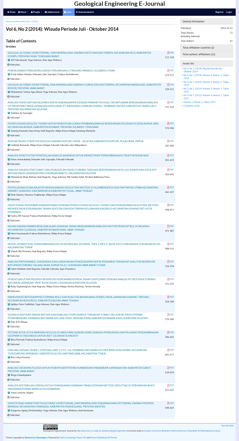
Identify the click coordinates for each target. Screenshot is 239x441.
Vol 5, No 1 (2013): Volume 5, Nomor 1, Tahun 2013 (206, 90)
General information (193, 21)
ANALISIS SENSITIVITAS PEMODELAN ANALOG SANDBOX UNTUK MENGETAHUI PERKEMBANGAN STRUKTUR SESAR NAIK (78, 155)
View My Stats (227, 425)
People (35, 12)
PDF (170, 52)
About (22, 12)
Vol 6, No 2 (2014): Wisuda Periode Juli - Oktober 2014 (203, 70)
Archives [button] (16, 21)
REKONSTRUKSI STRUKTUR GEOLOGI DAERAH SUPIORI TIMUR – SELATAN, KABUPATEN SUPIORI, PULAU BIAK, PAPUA (75, 141)
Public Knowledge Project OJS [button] (72, 437)
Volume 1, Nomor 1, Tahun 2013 (199, 102)
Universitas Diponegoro (36, 437)
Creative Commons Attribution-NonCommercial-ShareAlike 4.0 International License (182, 430)
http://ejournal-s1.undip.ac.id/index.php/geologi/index (101, 430)
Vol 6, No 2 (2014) (30, 21)
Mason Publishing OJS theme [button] (104, 437)
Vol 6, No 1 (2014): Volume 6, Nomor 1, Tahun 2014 (206, 77)
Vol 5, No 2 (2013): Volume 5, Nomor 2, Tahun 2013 (206, 83)
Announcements (85, 12)
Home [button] (8, 21)
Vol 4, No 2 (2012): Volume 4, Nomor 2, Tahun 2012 (206, 97)
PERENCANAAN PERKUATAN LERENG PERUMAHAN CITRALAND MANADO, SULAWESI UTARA (61, 70)
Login (229, 12)
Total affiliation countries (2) (198, 47)
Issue (68, 12)
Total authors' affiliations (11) (199, 54)
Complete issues (191, 105)
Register (219, 12)
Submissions (52, 12)
